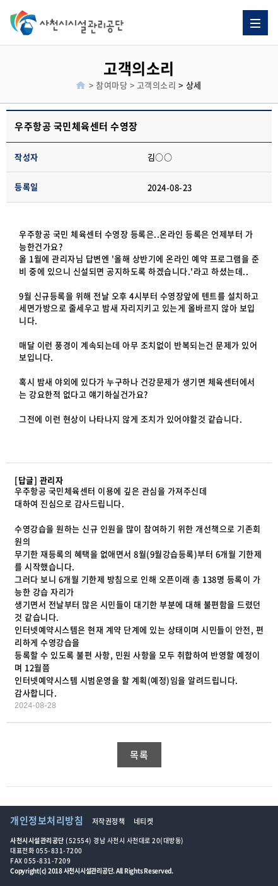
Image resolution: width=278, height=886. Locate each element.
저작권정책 (108, 821)
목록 (139, 755)
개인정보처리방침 (46, 820)
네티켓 (144, 821)
